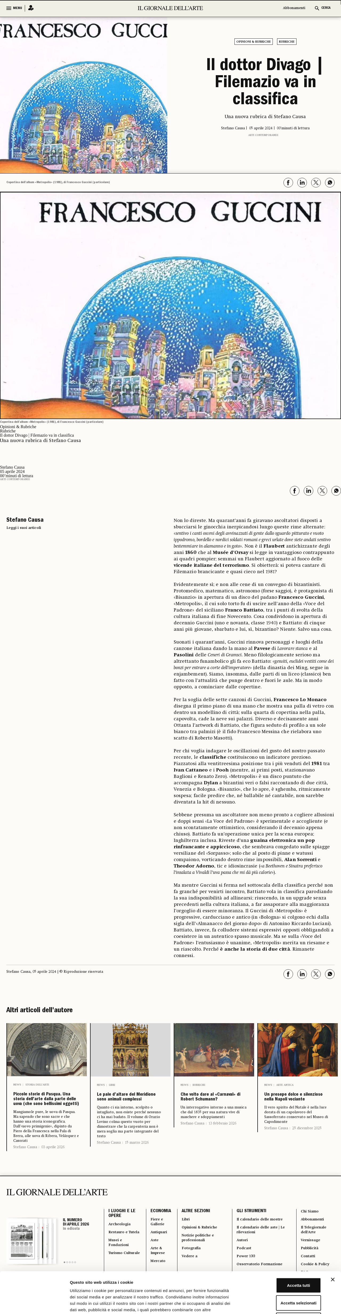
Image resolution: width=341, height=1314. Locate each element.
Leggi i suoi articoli (23, 525)
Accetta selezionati (283, 1261)
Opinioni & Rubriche (253, 41)
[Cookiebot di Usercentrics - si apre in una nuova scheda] (34, 1304)
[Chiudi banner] (333, 1238)
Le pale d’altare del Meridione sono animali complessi (128, 1101)
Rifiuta (283, 1279)
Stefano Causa (25, 1170)
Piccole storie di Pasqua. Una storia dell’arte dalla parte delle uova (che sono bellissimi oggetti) (46, 1109)
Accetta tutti (283, 1244)
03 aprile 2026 (52, 1170)
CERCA (326, 8)
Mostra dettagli (280, 1303)
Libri (112, 1082)
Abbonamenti (294, 8)
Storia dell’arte (37, 1081)
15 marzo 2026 (137, 1154)
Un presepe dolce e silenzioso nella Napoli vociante (295, 1101)
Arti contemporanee (263, 132)
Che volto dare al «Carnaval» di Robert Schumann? (213, 1101)
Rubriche (287, 41)
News (17, 1081)
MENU (17, 8)
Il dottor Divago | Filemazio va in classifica (265, 82)
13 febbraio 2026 (222, 1134)
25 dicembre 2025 (307, 1139)
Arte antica (285, 1082)
